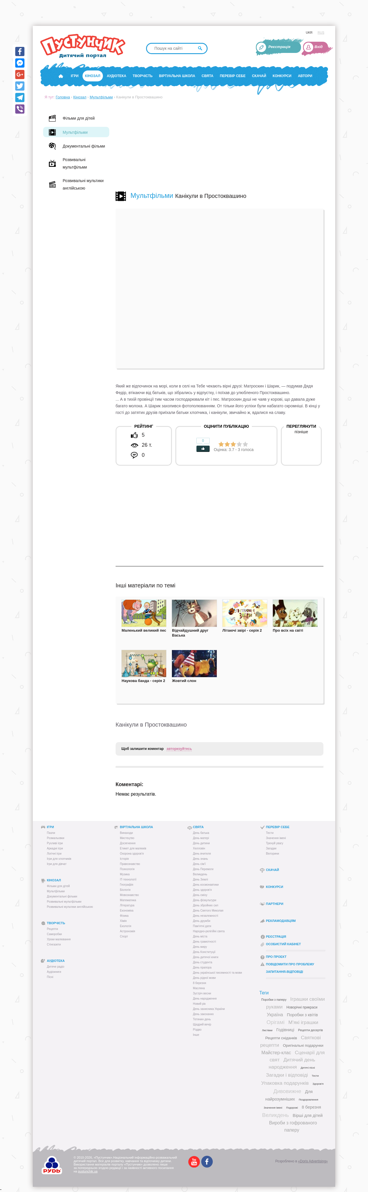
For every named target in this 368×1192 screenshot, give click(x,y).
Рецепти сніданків (281, 1038)
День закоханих (203, 1014)
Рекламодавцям (281, 920)
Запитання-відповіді (284, 971)
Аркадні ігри (55, 848)
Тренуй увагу (274, 843)
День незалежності (205, 915)
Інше (196, 1034)
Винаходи (126, 832)
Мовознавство (129, 895)
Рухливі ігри (55, 843)
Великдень (200, 874)
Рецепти (52, 929)
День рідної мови (204, 977)
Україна (275, 1014)
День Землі (200, 879)
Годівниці (285, 1029)
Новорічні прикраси (301, 1007)
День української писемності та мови (217, 972)
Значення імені (276, 838)
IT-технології (128, 879)
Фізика (124, 915)
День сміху (200, 895)
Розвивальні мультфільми (64, 901)
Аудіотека (116, 76)
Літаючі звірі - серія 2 (242, 630)
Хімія (123, 920)
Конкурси (282, 76)
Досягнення (127, 843)
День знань (200, 858)
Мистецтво (127, 838)
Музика (125, 874)
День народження (204, 998)
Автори (305, 76)
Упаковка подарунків (285, 1083)
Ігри (74, 76)
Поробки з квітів (302, 1015)
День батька (201, 832)
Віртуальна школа (177, 76)
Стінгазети (54, 944)
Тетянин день (202, 1019)
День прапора (202, 967)
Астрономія (127, 931)
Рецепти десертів (310, 1030)
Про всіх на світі (288, 630)
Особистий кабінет (283, 944)
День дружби (201, 920)
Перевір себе (233, 76)
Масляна (199, 988)
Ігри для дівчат (56, 864)
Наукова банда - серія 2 (143, 681)
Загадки (271, 848)
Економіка (126, 910)
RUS (321, 32)
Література (127, 905)
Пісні (50, 977)
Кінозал (92, 76)
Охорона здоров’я (132, 853)
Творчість (143, 76)
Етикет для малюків (133, 848)
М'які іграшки (303, 1022)
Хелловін (199, 848)
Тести (269, 832)
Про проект (276, 956)
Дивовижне (287, 1091)
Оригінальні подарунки (303, 1045)
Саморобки (54, 934)
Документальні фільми (62, 896)
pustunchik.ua (87, 1171)
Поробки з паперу (274, 999)
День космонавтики (206, 884)
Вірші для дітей (308, 1115)
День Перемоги (203, 869)
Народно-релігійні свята (209, 931)
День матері (201, 838)
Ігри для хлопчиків (59, 858)
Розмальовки (55, 838)
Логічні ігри (54, 853)
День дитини (201, 843)
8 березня (199, 983)
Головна (63, 97)
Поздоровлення (308, 1099)
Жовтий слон (184, 681)
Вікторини (272, 853)
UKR (309, 32)
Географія (126, 884)
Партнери (274, 904)
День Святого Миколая (208, 910)
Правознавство (130, 864)
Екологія (125, 926)
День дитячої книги (205, 957)
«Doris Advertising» (313, 1161)
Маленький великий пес (144, 630)
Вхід (319, 47)
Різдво (197, 1029)
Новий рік (199, 1003)
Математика (128, 900)
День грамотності (204, 941)
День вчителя (202, 853)
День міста (200, 936)
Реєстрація (280, 47)
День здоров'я (202, 889)
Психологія (127, 869)
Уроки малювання (59, 939)
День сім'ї (199, 864)
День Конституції (204, 952)
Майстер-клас (276, 1052)
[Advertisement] (219, 145)
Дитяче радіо (55, 966)
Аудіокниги (54, 971)
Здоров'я (318, 1083)
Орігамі (276, 1022)
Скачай (259, 76)
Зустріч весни (202, 993)
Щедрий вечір (202, 1024)
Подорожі (292, 1107)
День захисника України (209, 1008)
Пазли (51, 832)
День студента (202, 962)
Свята (207, 76)
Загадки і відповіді (287, 1075)
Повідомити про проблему (290, 964)
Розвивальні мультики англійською (70, 906)
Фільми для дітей (58, 886)
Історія (124, 858)
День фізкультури (204, 900)
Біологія (125, 889)
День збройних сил (205, 905)
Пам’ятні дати (202, 926)
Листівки (267, 1030)
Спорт (124, 936)
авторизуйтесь (179, 749)
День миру (200, 946)
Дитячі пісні (308, 1067)
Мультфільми (101, 97)
